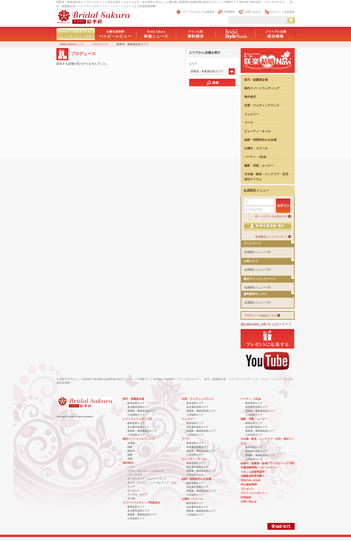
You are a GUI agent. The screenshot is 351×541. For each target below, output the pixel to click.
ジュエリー (251, 114)
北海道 (131, 443)
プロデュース (100, 44)
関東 (129, 447)
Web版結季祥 (249, 484)
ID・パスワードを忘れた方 (271, 216)
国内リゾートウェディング (261, 88)
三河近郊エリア (136, 414)
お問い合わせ (253, 11)
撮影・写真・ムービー (258, 165)
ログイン (276, 11)
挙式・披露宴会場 (256, 79)
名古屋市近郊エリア (138, 407)
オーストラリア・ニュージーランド (146, 478)
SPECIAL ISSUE (251, 480)
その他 (131, 498)
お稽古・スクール (256, 148)
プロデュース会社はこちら (260, 315)
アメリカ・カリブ (137, 494)
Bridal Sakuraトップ (71, 44)
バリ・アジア (134, 474)
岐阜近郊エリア (136, 403)
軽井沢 (131, 451)
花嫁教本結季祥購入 (253, 475)
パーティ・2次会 (255, 156)
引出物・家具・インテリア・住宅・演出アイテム (267, 176)
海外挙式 (250, 96)
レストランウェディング (137, 418)
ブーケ (248, 122)
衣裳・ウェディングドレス (261, 105)
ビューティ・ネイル (257, 131)
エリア (193, 63)
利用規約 (229, 11)
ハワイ (131, 467)
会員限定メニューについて (271, 236)
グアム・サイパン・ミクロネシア (145, 471)
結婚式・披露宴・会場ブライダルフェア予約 (267, 463)
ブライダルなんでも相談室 (198, 11)
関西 (129, 454)
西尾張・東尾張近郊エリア (142, 411)
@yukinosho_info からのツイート (266, 324)
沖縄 (129, 458)
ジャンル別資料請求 (253, 471)
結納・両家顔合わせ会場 (260, 139)
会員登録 (289, 11)
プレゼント (247, 488)
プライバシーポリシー (254, 492)
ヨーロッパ (133, 490)
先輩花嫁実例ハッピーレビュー (259, 467)
